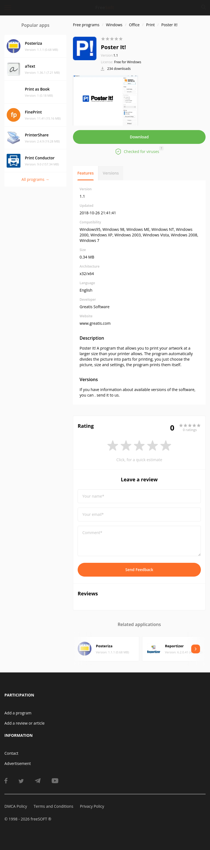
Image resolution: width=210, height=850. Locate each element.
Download (139, 136)
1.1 (109, 55)
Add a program (18, 713)
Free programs (86, 24)
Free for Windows (127, 62)
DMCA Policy (15, 806)
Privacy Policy (92, 806)
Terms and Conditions (53, 806)
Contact (11, 753)
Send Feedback (139, 569)
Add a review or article (24, 723)
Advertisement (17, 763)
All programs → (35, 179)
